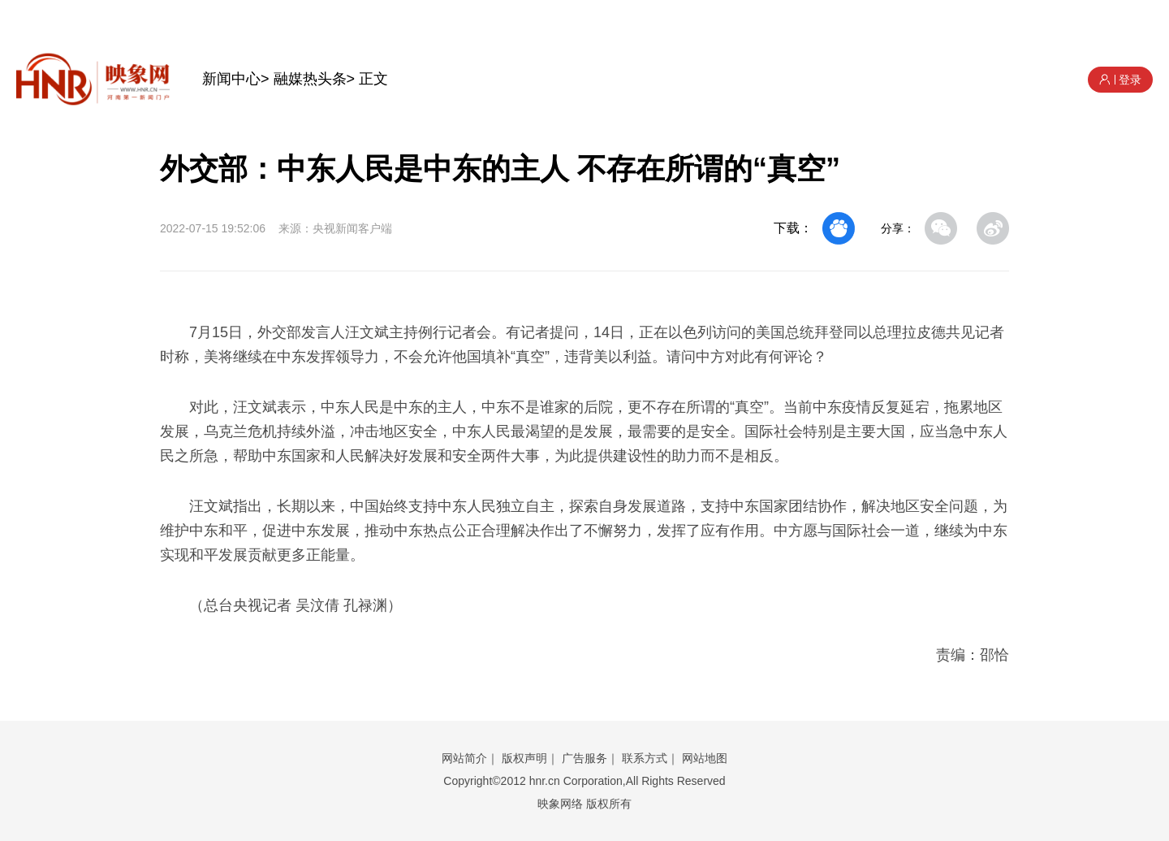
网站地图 (704, 758)
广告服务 (584, 758)
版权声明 (524, 758)
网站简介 (464, 758)
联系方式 (644, 758)
